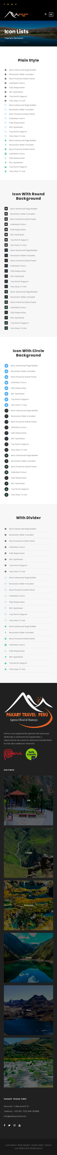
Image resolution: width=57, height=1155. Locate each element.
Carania (28, 853)
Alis (28, 800)
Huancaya (28, 905)
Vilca (28, 1062)
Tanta (28, 1010)
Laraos (28, 957)
